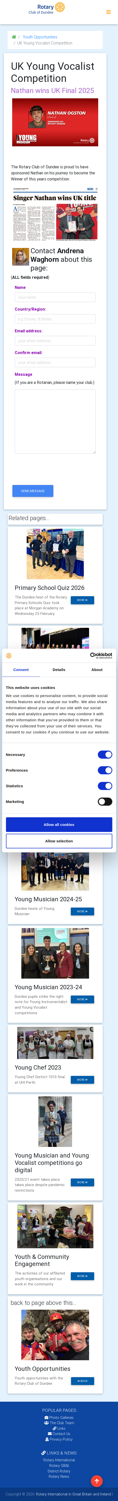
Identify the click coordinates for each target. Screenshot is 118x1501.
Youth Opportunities (39, 36)
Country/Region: (30, 309)
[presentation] (49, 473)
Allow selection (59, 841)
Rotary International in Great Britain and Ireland (73, 1494)
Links (59, 1428)
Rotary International (59, 1460)
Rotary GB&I (59, 1465)
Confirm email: (28, 352)
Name (20, 287)
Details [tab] (59, 669)
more (82, 600)
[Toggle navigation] (108, 12)
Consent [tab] (21, 669)
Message (23, 374)
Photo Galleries (59, 1417)
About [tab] (97, 669)
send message (33, 491)
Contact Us (59, 1433)
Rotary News (59, 1476)
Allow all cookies (59, 824)
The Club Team (59, 1423)
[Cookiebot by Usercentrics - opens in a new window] (90, 655)
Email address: (28, 330)
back (82, 1381)
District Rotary (59, 1471)
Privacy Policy (59, 1439)
